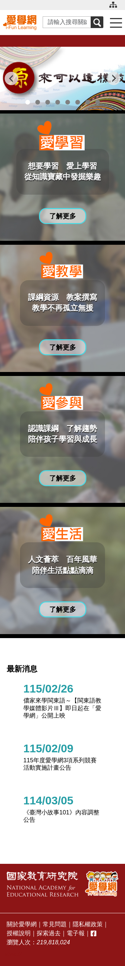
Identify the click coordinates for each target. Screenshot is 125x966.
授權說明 (19, 933)
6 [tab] (77, 102)
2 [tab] (37, 102)
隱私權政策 (88, 924)
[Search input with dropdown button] (67, 22)
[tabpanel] (62, 78)
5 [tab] (67, 102)
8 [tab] (97, 102)
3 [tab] (47, 102)
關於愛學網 (22, 924)
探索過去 (49, 933)
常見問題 (55, 924)
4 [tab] (57, 102)
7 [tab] (87, 102)
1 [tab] (27, 102)
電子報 (76, 933)
